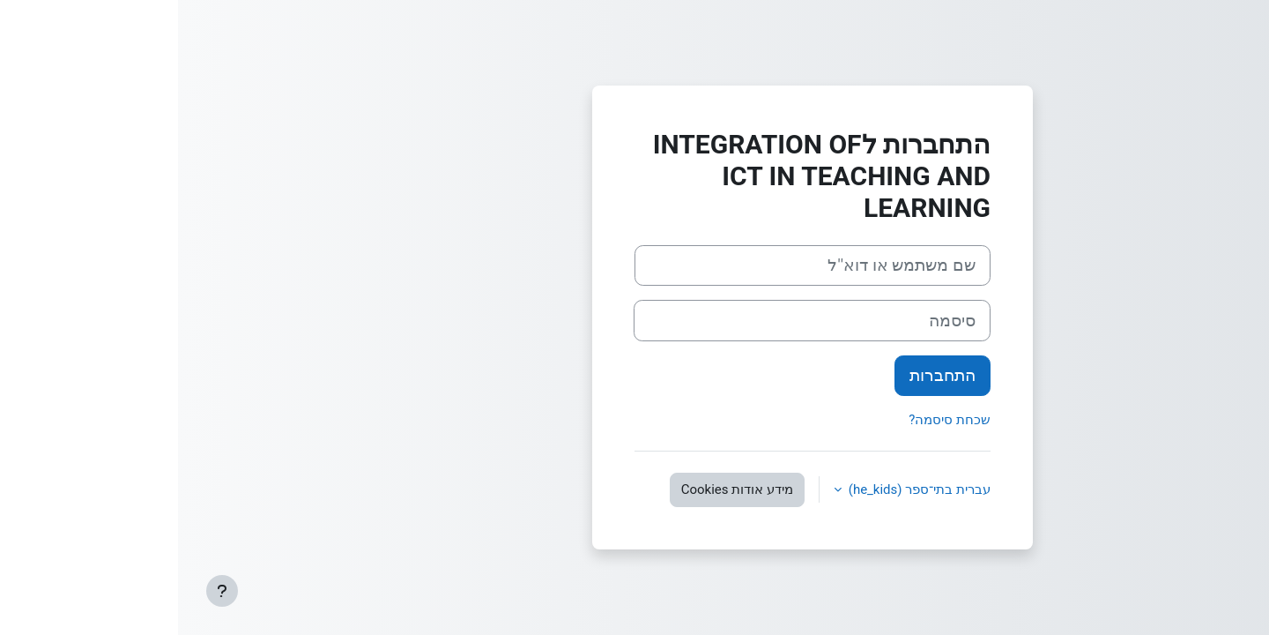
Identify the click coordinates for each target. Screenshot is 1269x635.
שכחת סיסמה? (772, 420)
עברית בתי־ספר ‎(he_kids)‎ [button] (740, 489)
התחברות (764, 375)
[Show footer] (44, 591)
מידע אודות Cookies (559, 489)
